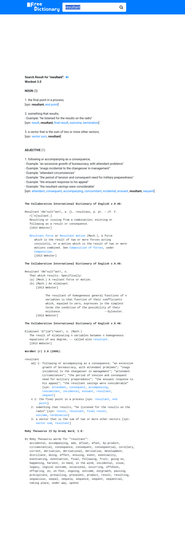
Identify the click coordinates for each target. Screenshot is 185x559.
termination (90, 123)
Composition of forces (86, 247)
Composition (43, 251)
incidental (109, 191)
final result (61, 123)
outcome (76, 123)
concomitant (93, 191)
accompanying (73, 191)
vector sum (39, 136)
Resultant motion (72, 235)
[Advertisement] (92, 42)
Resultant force (42, 235)
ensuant (122, 191)
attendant (38, 191)
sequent (148, 191)
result (35, 123)
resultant (100, 339)
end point (51, 104)
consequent (54, 191)
